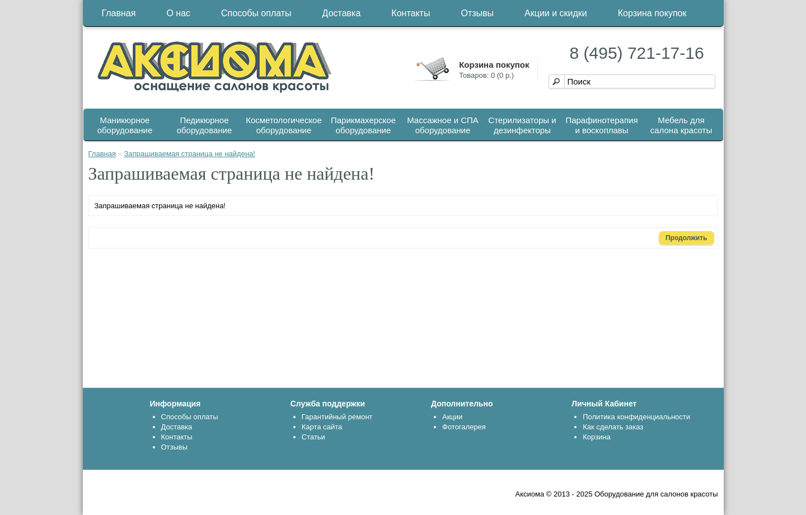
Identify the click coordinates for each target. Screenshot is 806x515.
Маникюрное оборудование (125, 125)
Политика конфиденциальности (636, 417)
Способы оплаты (256, 13)
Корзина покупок (652, 13)
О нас (178, 13)
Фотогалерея (464, 427)
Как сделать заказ (613, 427)
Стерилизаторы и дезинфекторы (522, 125)
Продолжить (686, 238)
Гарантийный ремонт (337, 417)
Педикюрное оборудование (204, 125)
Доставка (341, 13)
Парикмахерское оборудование (363, 125)
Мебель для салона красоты (681, 125)
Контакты (410, 13)
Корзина (597, 437)
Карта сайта (322, 427)
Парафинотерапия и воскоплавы (601, 125)
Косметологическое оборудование (284, 125)
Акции (452, 417)
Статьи (313, 437)
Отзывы (477, 13)
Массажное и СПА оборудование (443, 125)
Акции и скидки (555, 13)
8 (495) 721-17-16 (637, 53)
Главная (119, 13)
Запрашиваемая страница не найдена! (189, 153)
